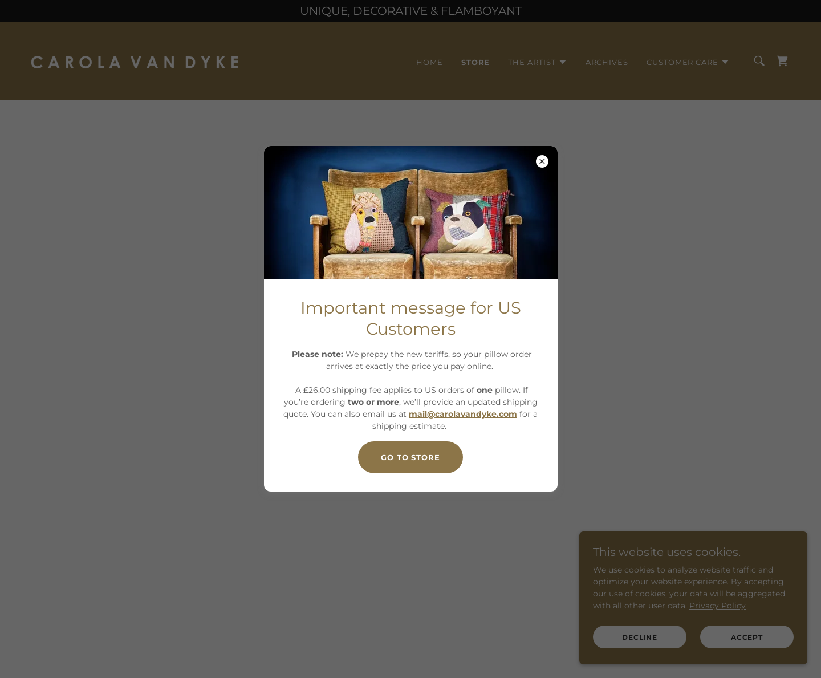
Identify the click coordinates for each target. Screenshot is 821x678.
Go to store (410, 457)
